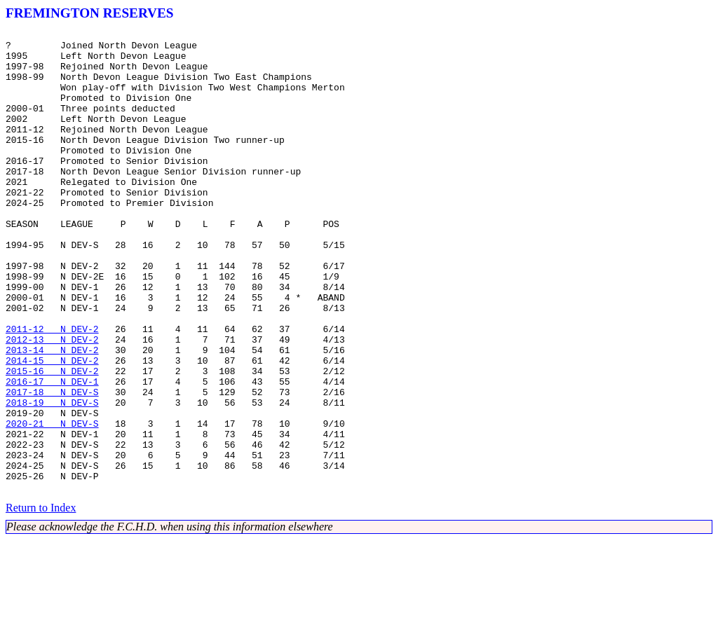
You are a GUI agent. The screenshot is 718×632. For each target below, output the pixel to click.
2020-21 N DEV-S (52, 503)
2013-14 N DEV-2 (52, 414)
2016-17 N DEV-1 (52, 452)
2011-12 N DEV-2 (52, 389)
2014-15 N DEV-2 (52, 427)
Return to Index (41, 600)
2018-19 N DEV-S (52, 478)
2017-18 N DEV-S (52, 465)
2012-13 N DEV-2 (52, 402)
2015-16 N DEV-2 (52, 440)
